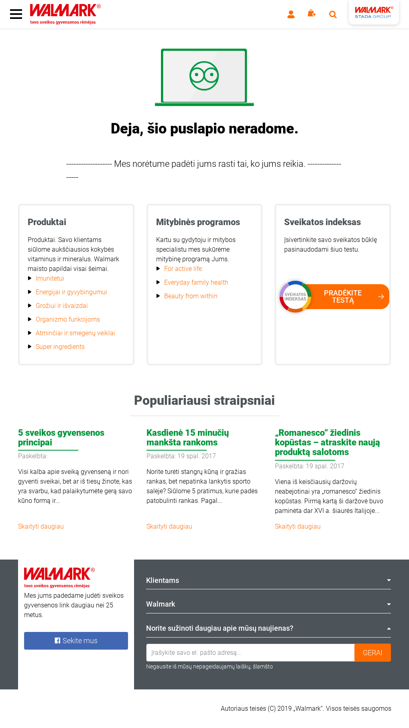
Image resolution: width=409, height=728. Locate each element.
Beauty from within (191, 296)
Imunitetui (50, 278)
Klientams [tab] (268, 580)
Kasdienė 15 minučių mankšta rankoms (188, 437)
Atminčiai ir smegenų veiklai (75, 333)
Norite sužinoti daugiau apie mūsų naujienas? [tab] (268, 628)
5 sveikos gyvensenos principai (61, 437)
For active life (183, 269)
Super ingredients (60, 347)
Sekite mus (76, 640)
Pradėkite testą (338, 296)
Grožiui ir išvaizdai (62, 306)
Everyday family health (196, 282)
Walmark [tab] (268, 604)
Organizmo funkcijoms (68, 319)
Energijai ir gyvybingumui (71, 292)
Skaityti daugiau (41, 526)
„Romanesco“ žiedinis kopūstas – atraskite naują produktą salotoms (327, 442)
